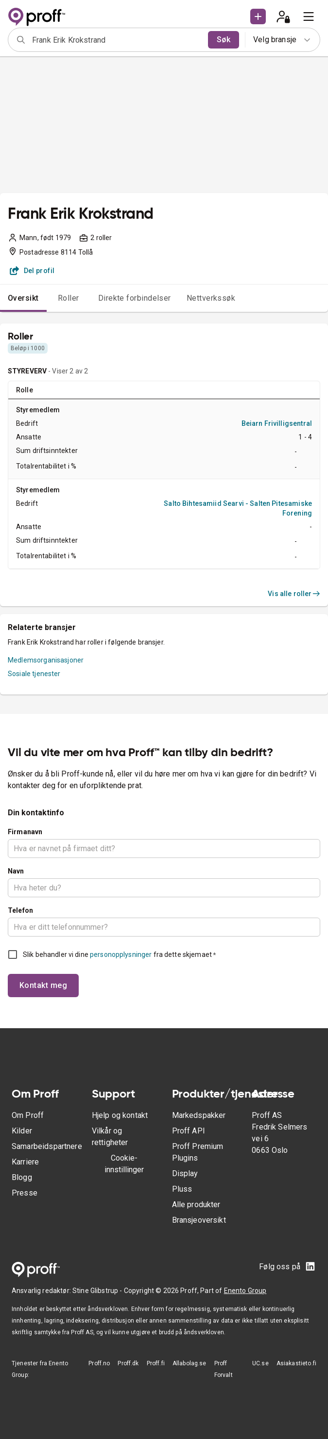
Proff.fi (156, 1363)
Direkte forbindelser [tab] (134, 298)
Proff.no (99, 1363)
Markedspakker (199, 1115)
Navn (16, 871)
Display (185, 1173)
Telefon (20, 910)
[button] (258, 16)
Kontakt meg (43, 985)
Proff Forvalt (223, 1369)
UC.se (260, 1363)
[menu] (308, 16)
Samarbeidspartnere (47, 1146)
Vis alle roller (294, 594)
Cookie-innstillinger (124, 1163)
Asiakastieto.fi (296, 1363)
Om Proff (28, 1115)
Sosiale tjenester (34, 674)
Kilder (22, 1130)
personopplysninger (121, 954)
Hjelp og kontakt (120, 1115)
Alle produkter (196, 1204)
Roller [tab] (68, 298)
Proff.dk (128, 1363)
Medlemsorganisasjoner (46, 660)
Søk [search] (223, 39)
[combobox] (117, 39)
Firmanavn (25, 832)
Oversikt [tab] (23, 298)
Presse (24, 1192)
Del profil (32, 270)
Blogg (22, 1177)
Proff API (188, 1130)
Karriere (25, 1161)
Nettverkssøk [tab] (211, 298)
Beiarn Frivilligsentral (277, 423)
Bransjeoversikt (199, 1220)
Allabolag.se (190, 1363)
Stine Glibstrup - (98, 1290)
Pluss (182, 1189)
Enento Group (245, 1290)
